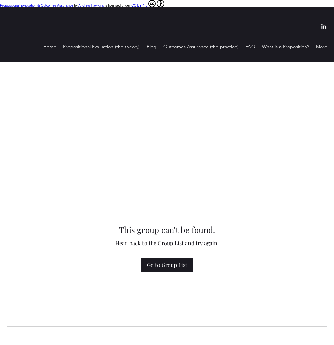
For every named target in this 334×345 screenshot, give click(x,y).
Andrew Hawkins (91, 5)
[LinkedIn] (323, 26)
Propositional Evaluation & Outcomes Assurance (36, 5)
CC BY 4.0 (147, 3)
